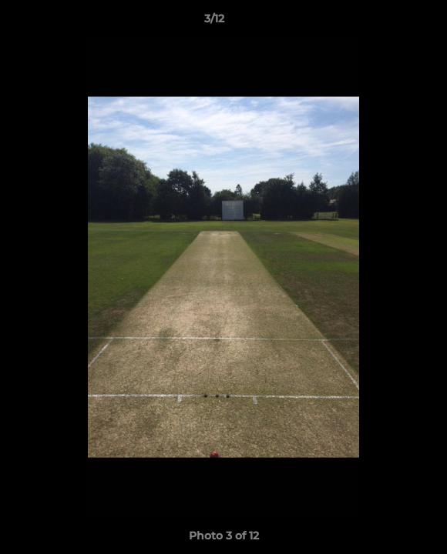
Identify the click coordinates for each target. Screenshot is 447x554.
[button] (391, 22)
